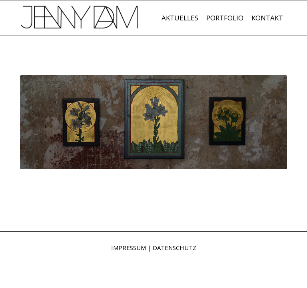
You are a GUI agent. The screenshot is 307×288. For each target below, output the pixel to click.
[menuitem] (179, 18)
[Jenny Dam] (80, 22)
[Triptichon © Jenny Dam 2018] (153, 122)
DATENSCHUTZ (174, 248)
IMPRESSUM (128, 248)
